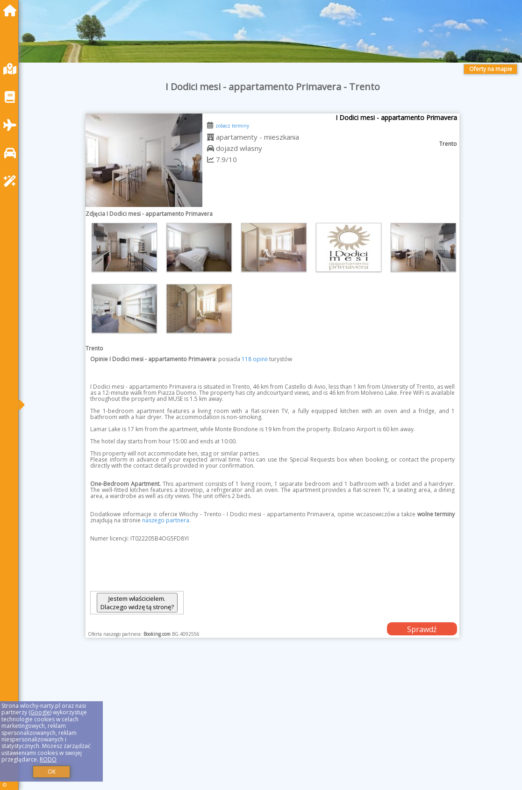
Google (40, 712)
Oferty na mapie (490, 69)
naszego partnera (165, 520)
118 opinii (255, 359)
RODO (48, 759)
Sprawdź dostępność (422, 629)
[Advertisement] (272, 725)
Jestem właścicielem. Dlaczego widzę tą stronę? (137, 602)
